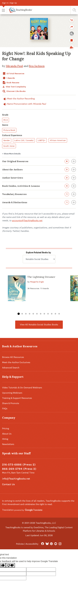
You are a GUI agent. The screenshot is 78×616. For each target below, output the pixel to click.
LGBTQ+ (42, 140)
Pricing (5, 428)
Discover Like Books (14, 91)
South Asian (9, 146)
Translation (22, 509)
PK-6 (5, 120)
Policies (20, 543)
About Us (7, 433)
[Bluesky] (47, 543)
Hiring (5, 438)
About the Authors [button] (39, 169)
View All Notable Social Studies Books (39, 324)
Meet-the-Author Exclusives (16, 362)
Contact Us (8, 484)
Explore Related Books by (38, 252)
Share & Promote (10, 403)
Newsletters (8, 444)
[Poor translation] (10, 565)
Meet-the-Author (18, 98)
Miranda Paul (14, 66)
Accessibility (32, 543)
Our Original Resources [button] (39, 161)
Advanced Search (10, 367)
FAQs (4, 408)
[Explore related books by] (39, 259)
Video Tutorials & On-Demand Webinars (22, 387)
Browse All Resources (13, 357)
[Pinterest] (51, 543)
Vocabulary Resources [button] (39, 194)
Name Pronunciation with (24, 104)
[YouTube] (56, 543)
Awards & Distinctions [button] (39, 202)
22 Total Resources (13, 73)
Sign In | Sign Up (9, 3)
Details (11, 153)
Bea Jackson (37, 66)
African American (58, 140)
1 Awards (8, 78)
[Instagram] (60, 543)
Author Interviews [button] (39, 178)
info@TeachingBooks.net (16, 478)
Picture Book (9, 130)
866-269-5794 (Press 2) (19, 469)
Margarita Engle (37, 281)
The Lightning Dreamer (41, 276)
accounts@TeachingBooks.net (27, 220)
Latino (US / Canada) (24, 140)
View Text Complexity (14, 86)
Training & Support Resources (17, 398)
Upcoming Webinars (12, 392)
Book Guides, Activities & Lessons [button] (39, 186)
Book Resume (10, 82)
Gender (6, 140)
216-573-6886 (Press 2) (19, 464)
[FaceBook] (42, 543)
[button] (3, 10)
